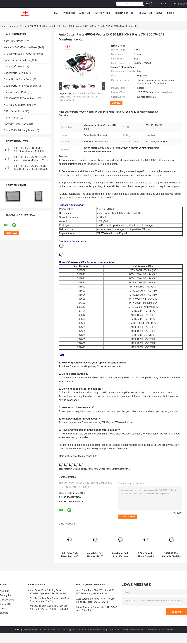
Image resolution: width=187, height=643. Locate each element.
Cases (170, 13)
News (159, 13)
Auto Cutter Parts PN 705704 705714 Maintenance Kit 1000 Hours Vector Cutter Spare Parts (29, 151)
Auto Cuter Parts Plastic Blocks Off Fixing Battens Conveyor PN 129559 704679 (69, 555)
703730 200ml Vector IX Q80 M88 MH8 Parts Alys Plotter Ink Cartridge (171, 555)
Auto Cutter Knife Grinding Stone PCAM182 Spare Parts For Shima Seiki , (49, 592)
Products (69, 13)
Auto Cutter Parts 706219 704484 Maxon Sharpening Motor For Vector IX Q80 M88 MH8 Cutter (31, 160)
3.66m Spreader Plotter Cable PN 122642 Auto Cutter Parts (146, 555)
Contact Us (145, 13)
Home (56, 13)
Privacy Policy (22, 629)
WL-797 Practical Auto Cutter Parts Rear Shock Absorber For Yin (49, 600)
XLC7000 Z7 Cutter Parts (17, 104)
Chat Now (162, 3)
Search (147, 4)
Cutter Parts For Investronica (20, 85)
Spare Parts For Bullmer (17, 60)
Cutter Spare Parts (121, 469)
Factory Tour (102, 13)
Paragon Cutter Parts (15, 92)
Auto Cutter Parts (13, 41)
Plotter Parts (11, 117)
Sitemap (4, 613)
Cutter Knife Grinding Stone (19, 130)
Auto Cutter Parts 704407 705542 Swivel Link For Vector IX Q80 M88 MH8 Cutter (30, 169)
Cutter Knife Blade (14, 66)
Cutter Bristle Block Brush (18, 79)
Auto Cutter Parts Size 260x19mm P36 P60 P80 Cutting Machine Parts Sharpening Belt (120, 555)
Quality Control (124, 13)
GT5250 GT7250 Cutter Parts (20, 98)
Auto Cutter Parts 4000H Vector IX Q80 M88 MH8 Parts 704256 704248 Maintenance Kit (81, 96)
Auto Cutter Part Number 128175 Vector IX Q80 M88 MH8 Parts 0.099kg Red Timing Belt (95, 555)
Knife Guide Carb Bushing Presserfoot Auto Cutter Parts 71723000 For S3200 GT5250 (49, 608)
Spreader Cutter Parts (16, 124)
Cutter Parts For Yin (15, 72)
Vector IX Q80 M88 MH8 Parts (34, 26)
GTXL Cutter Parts (14, 111)
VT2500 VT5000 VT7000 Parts (21, 53)
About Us (84, 13)
